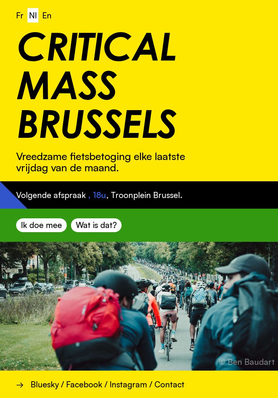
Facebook (84, 384)
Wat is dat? (96, 225)
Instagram (128, 384)
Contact (169, 384)
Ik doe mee (41, 225)
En (47, 15)
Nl (33, 15)
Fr (20, 15)
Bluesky (45, 384)
